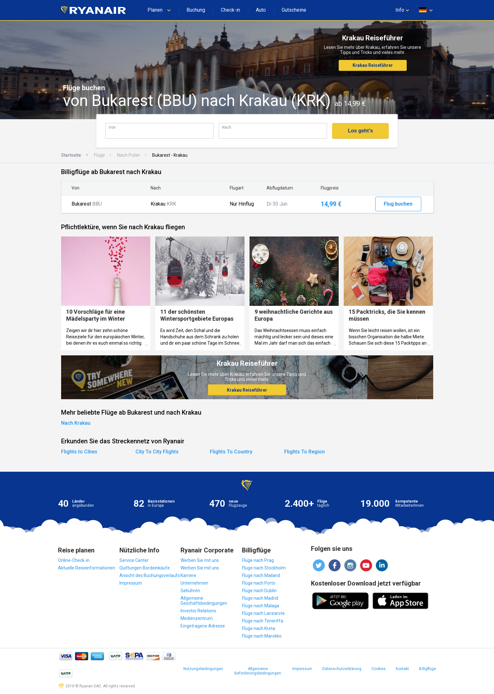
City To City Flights (157, 452)
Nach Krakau (75, 423)
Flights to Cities (79, 452)
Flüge (99, 155)
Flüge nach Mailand (261, 575)
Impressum (130, 583)
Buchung (196, 10)
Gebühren (190, 590)
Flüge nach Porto (258, 583)
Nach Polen (128, 155)
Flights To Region (304, 452)
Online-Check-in (73, 560)
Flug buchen (398, 204)
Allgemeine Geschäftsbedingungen (204, 601)
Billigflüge (427, 669)
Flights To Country (231, 452)
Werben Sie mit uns (200, 560)
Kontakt (402, 669)
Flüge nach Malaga (260, 605)
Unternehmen (194, 583)
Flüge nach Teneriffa (262, 620)
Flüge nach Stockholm (264, 567)
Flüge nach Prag (258, 560)
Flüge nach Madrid (260, 598)
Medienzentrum (197, 618)
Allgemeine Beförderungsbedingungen (257, 671)
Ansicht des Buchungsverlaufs (149, 575)
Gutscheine (294, 10)
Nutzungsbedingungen (203, 669)
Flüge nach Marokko (262, 636)
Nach (226, 127)
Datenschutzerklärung (341, 669)
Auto (261, 10)
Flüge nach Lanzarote (263, 613)
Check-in (230, 10)
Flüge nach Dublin (259, 590)
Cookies (378, 669)
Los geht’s (360, 130)
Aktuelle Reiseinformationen (86, 567)
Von (112, 127)
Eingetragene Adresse (203, 625)
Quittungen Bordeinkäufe (144, 567)
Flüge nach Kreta (258, 628)
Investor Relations (198, 610)
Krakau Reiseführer (373, 65)
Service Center (134, 560)
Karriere (188, 575)
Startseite (71, 155)
